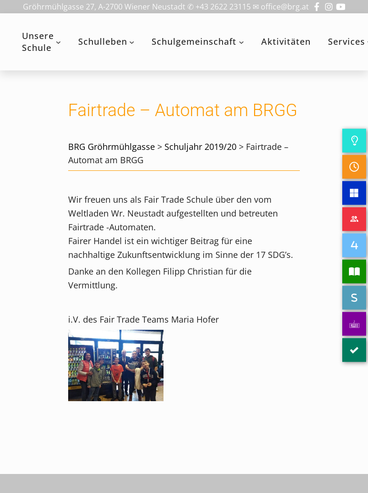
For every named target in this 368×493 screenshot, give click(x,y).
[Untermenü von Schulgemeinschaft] (241, 42)
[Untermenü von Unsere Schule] (58, 42)
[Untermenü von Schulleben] (131, 42)
